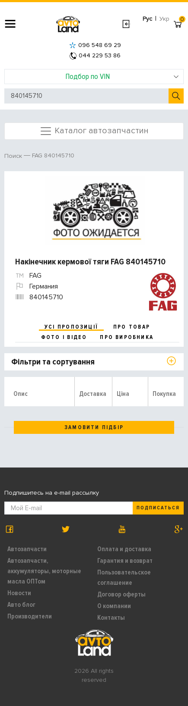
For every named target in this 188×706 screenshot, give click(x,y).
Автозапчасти (27, 549)
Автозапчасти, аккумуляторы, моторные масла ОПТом (44, 571)
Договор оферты (121, 594)
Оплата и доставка (124, 549)
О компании (114, 606)
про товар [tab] (131, 326)
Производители (29, 616)
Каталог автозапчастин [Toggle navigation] (94, 131)
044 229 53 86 (95, 55)
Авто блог (21, 605)
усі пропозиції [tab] (71, 326)
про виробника (126, 337)
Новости (19, 593)
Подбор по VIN (122, 76)
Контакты (111, 617)
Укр (164, 18)
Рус (147, 18)
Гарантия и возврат (125, 561)
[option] (95, 210)
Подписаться (158, 508)
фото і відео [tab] (64, 337)
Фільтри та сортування (53, 362)
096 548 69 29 (95, 45)
